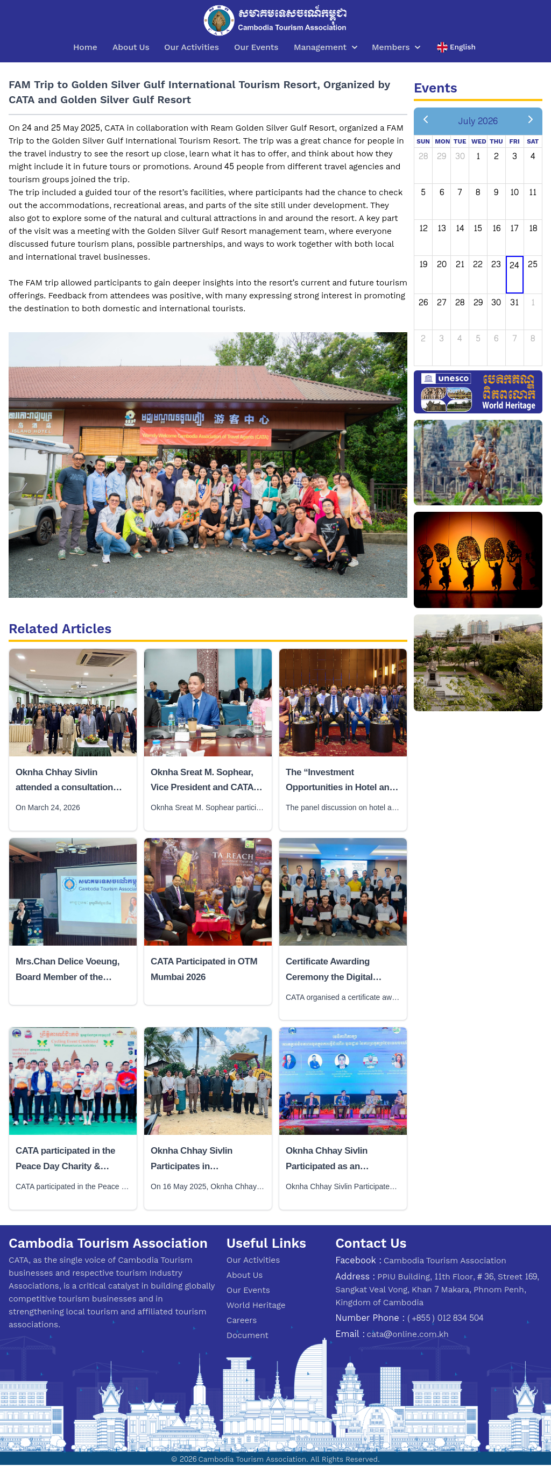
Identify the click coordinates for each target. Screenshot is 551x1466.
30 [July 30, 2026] (496, 302)
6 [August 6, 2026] (496, 338)
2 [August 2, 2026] (423, 338)
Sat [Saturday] (533, 141)
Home (85, 47)
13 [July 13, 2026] (441, 228)
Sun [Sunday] (423, 141)
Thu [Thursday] (496, 141)
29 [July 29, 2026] (478, 302)
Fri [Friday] (515, 141)
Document (248, 1335)
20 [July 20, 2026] (442, 264)
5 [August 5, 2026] (478, 338)
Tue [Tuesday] (460, 141)
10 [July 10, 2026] (514, 192)
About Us (131, 47)
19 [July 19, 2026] (423, 264)
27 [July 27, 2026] (442, 302)
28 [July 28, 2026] (459, 302)
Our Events (256, 47)
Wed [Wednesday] (478, 141)
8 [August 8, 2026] (533, 338)
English (456, 47)
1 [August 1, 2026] (533, 302)
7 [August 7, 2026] (514, 338)
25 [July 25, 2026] (533, 264)
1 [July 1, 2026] (478, 156)
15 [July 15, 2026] (478, 228)
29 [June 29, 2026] (441, 156)
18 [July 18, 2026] (533, 228)
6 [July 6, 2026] (442, 192)
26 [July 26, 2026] (423, 302)
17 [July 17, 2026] (514, 228)
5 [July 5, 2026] (423, 192)
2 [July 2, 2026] (496, 156)
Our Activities (191, 47)
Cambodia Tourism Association (445, 1260)
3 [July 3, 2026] (514, 156)
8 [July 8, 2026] (478, 192)
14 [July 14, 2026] (460, 228)
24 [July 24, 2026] (514, 265)
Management (325, 47)
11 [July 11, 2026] (532, 192)
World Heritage (256, 1305)
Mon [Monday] (442, 141)
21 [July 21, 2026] (460, 264)
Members (396, 47)
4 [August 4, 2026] (459, 338)
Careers (242, 1320)
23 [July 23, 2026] (496, 264)
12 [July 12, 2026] (423, 228)
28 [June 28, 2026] (423, 156)
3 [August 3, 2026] (441, 338)
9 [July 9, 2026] (496, 192)
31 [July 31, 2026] (514, 302)
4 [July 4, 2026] (533, 156)
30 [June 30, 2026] (460, 156)
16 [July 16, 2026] (496, 228)
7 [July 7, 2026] (459, 192)
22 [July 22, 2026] (478, 264)
